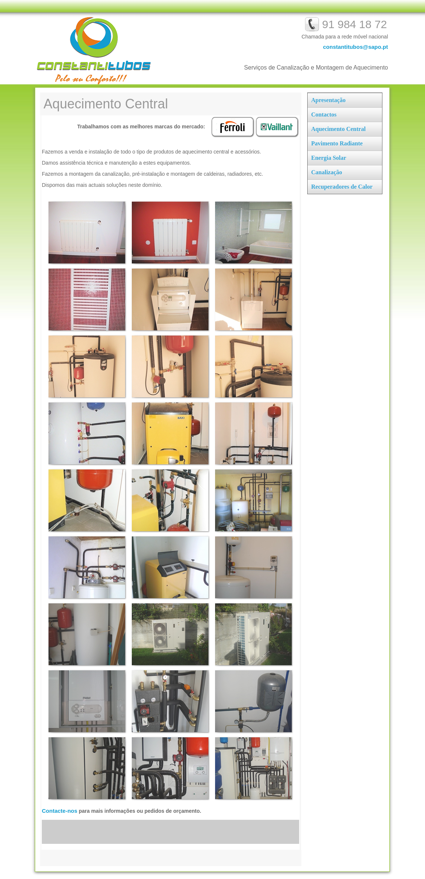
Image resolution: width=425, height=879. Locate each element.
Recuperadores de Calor (342, 186)
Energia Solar (329, 158)
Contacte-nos (59, 811)
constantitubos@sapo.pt (355, 47)
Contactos (324, 114)
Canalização (326, 172)
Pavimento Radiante (337, 143)
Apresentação (328, 100)
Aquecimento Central (338, 129)
